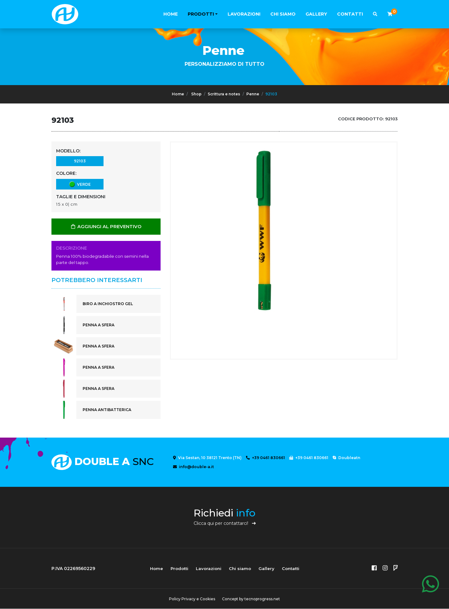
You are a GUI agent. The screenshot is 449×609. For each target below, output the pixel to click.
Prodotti (201, 14)
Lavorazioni (244, 14)
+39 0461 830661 (265, 458)
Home (170, 14)
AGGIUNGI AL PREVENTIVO (106, 226)
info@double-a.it (193, 467)
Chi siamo (283, 14)
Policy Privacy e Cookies (192, 599)
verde (80, 184)
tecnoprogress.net (262, 599)
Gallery (316, 14)
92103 (80, 160)
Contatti (350, 14)
